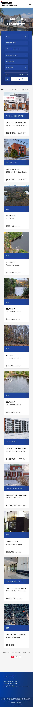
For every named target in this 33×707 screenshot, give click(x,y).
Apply (19, 79)
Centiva (20, 704)
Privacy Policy (17, 701)
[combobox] (16, 36)
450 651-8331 (10, 685)
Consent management (16, 702)
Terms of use (25, 701)
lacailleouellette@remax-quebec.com (18, 686)
